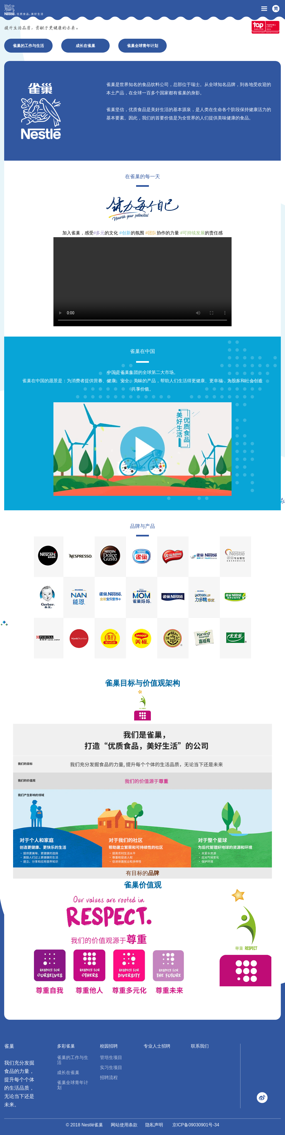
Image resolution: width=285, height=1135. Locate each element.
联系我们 (200, 1046)
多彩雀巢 (66, 1046)
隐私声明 (154, 1124)
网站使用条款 (124, 1124)
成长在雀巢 (68, 1072)
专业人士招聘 (157, 1046)
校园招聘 (109, 1046)
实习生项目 (111, 1067)
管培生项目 (111, 1057)
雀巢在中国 (142, 351)
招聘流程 (109, 1077)
